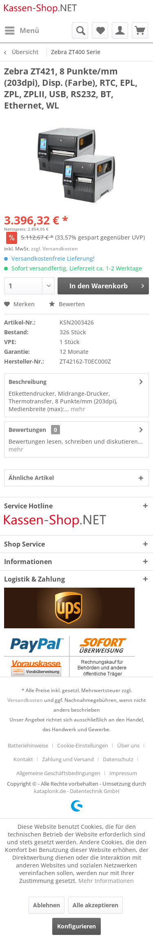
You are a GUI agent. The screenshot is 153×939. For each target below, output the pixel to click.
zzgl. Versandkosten (54, 248)
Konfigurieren (76, 926)
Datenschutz (118, 759)
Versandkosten (25, 700)
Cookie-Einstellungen (82, 745)
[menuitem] (21, 30)
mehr (77, 409)
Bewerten (67, 304)
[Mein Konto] (120, 30)
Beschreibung (28, 382)
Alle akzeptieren (95, 905)
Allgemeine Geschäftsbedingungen (58, 773)
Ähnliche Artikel (31, 477)
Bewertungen (27, 430)
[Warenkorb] (140, 30)
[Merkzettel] (100, 30)
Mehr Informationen (106, 881)
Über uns (128, 745)
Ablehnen (46, 905)
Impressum (123, 773)
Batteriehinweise (28, 745)
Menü (22, 29)
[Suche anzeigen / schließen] (80, 30)
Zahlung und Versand (68, 759)
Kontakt (23, 759)
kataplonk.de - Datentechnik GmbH (77, 791)
